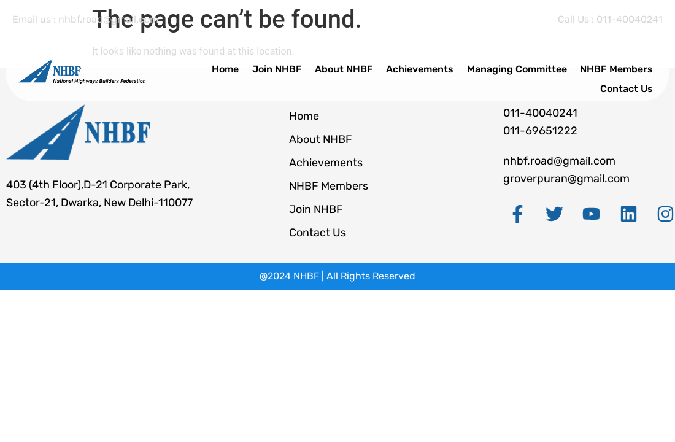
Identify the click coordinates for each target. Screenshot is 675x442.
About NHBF (357, 66)
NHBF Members (620, 66)
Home (245, 66)
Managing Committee (524, 66)
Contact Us (630, 81)
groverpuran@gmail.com (566, 178)
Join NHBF (293, 66)
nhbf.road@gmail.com (559, 161)
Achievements (430, 66)
